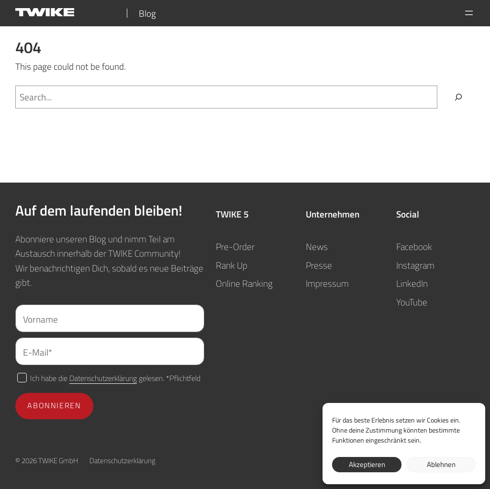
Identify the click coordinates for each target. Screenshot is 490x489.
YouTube (411, 302)
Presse (319, 265)
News (317, 246)
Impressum (327, 283)
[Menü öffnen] (469, 13)
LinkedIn (412, 283)
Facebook (414, 246)
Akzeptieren (367, 464)
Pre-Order (235, 246)
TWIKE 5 (232, 214)
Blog (147, 13)
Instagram (415, 265)
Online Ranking (244, 283)
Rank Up (231, 265)
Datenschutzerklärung (103, 378)
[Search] (458, 97)
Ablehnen (441, 464)
